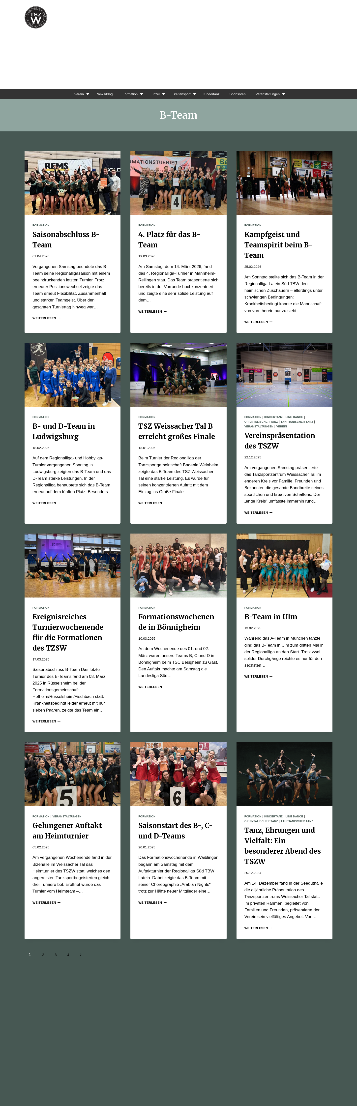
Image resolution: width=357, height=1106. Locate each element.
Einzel (152, 94)
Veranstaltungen (277, 94)
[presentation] (72, 183)
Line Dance (299, 417)
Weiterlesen (48, 318)
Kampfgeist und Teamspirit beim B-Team (278, 245)
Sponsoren (243, 94)
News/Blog (96, 94)
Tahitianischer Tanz (302, 421)
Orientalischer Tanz (263, 421)
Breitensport (181, 94)
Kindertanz (214, 94)
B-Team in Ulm (270, 616)
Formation (125, 94)
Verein (68, 94)
